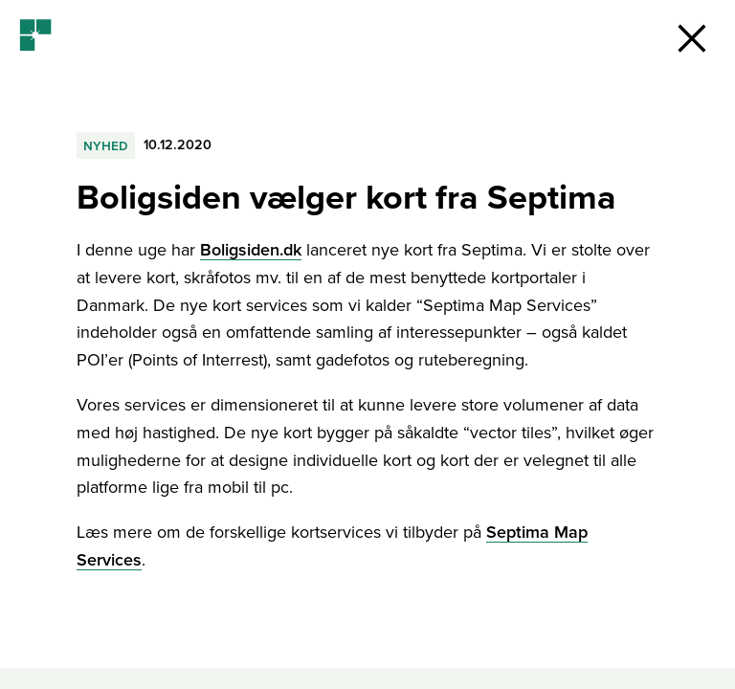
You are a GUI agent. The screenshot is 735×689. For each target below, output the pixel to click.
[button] (692, 38)
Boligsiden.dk (250, 249)
